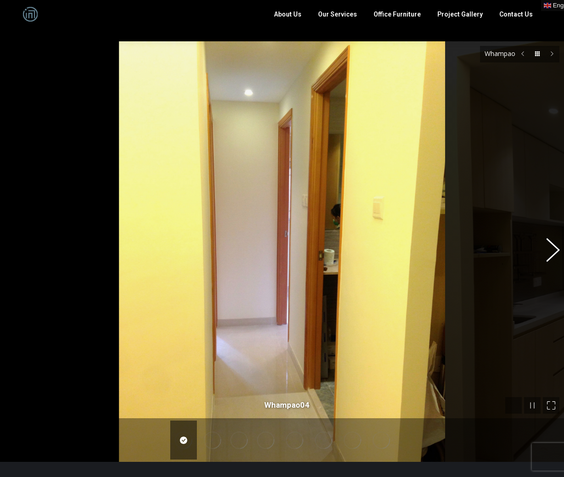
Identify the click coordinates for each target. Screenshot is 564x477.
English (175, 447)
